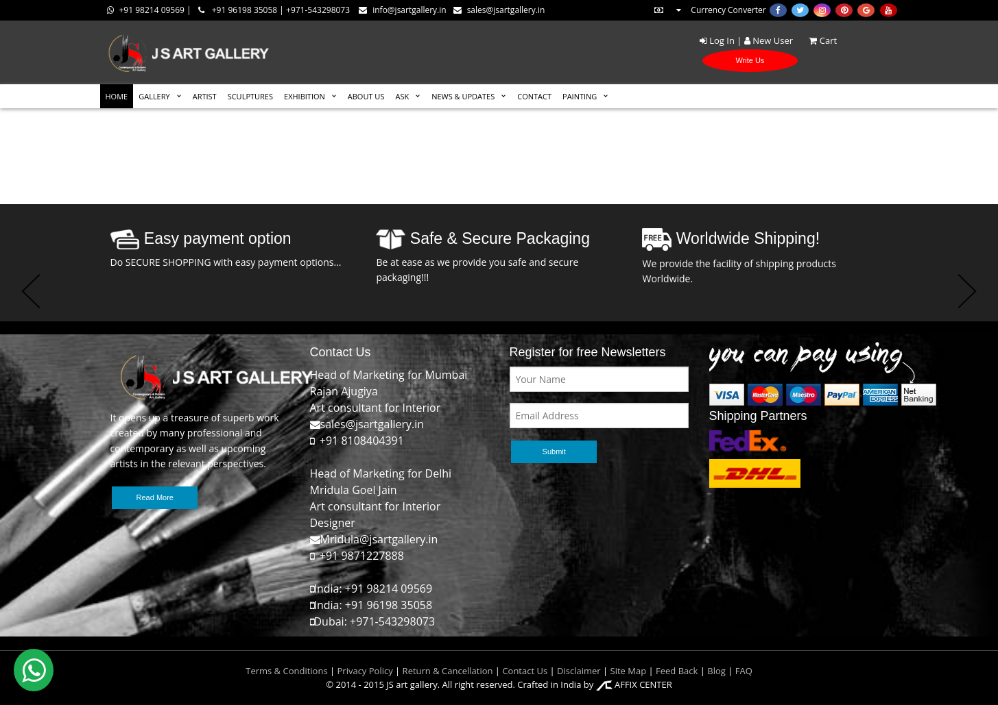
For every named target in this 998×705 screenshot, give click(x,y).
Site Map (627, 671)
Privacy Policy (365, 671)
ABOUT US (366, 96)
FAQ (743, 671)
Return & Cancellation (448, 671)
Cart (816, 40)
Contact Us (524, 671)
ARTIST (205, 96)
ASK (402, 96)
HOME (117, 96)
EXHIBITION (304, 96)
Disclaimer (578, 671)
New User (768, 40)
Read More (155, 497)
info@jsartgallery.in (402, 10)
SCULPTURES (250, 96)
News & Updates (463, 96)
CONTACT (534, 96)
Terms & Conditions (286, 671)
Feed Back (677, 671)
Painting (579, 96)
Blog (716, 671)
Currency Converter (709, 10)
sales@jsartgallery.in (499, 10)
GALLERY (154, 96)
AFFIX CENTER (634, 684)
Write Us (749, 60)
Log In (717, 40)
